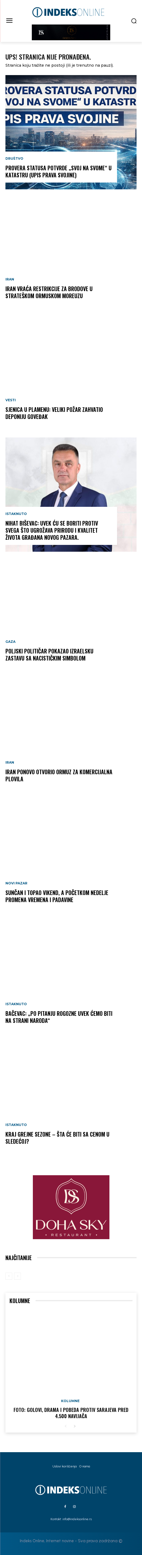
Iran (9, 279)
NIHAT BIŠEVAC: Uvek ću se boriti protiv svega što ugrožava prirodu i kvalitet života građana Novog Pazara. (51, 530)
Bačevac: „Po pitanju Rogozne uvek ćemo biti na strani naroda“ (58, 1017)
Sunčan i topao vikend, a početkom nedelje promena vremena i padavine (56, 896)
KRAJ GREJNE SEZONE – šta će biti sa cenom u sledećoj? (57, 1137)
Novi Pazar (16, 883)
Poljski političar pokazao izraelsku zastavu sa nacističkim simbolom (49, 654)
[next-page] (74, 1426)
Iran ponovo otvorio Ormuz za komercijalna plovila (58, 775)
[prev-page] (8, 1276)
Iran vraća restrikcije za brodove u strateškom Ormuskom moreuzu (49, 292)
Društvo (14, 158)
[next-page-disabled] (17, 1276)
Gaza (10, 641)
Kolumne (70, 1401)
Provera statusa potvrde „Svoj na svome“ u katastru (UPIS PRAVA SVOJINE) (58, 171)
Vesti (10, 400)
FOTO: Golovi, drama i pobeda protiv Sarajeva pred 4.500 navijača (71, 1413)
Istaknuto (16, 514)
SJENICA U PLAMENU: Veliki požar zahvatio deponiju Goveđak (54, 413)
